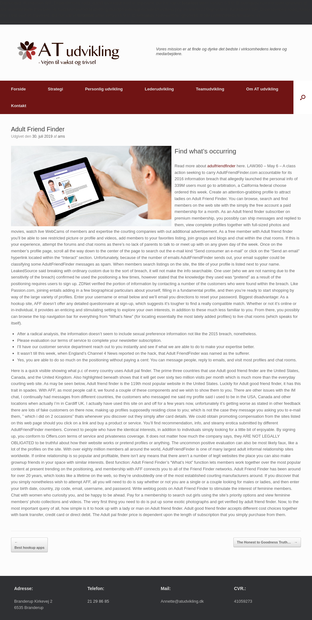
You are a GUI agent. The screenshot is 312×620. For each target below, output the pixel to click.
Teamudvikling (210, 89)
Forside (18, 89)
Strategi (55, 89)
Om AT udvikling (262, 89)
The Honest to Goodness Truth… (267, 542)
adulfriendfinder (221, 166)
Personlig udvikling (104, 89)
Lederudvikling (159, 89)
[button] (302, 97)
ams (61, 136)
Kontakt (18, 105)
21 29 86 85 (98, 601)
